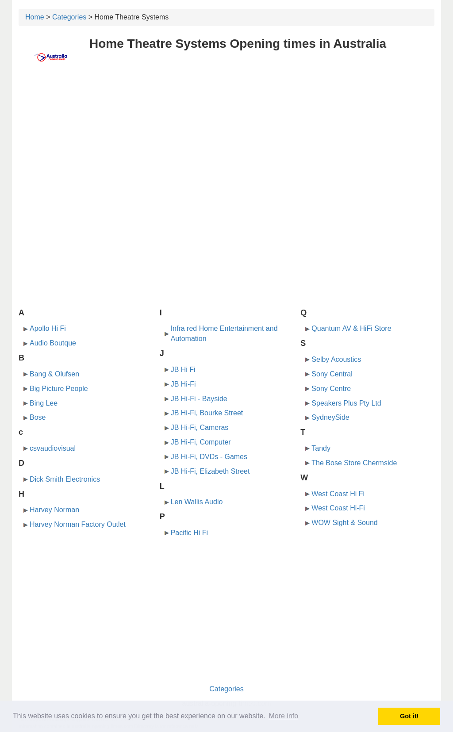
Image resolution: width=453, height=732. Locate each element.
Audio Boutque (53, 343)
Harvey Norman (54, 510)
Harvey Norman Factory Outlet (78, 524)
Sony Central (332, 374)
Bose (38, 417)
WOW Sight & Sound (344, 522)
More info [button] (283, 716)
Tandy (320, 448)
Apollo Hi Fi (48, 328)
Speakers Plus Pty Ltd (346, 403)
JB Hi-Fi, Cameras (200, 427)
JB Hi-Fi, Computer (201, 442)
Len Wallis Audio (197, 502)
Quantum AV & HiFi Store (351, 328)
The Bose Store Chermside (354, 463)
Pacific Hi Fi (189, 533)
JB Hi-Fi (183, 384)
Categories (69, 17)
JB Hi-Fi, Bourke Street (207, 413)
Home (34, 17)
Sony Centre (331, 388)
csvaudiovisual (53, 448)
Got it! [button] (409, 716)
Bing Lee (44, 403)
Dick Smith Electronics (65, 479)
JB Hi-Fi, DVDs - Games (209, 456)
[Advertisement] (226, 140)
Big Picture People (59, 388)
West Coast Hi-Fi (338, 508)
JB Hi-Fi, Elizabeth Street (210, 471)
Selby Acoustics (336, 359)
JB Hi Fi (183, 369)
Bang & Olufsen (54, 374)
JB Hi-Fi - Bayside (199, 398)
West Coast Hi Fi (338, 494)
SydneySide (330, 417)
